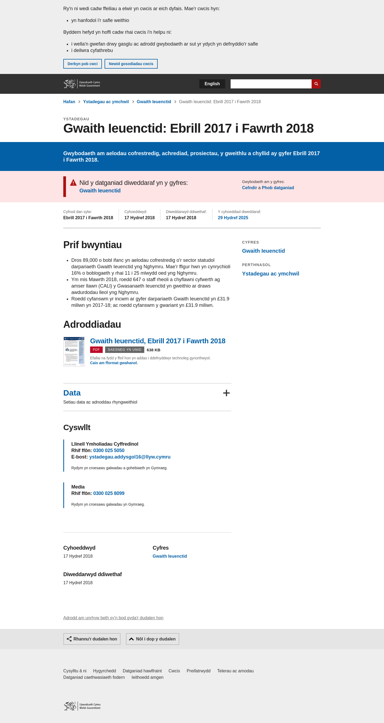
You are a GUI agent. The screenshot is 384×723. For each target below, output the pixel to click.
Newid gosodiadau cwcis (131, 64)
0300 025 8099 (108, 493)
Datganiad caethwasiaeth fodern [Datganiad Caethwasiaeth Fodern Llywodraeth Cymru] (94, 677)
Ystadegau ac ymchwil (106, 101)
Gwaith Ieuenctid (154, 101)
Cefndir (249, 187)
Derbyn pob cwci (83, 64)
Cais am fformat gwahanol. (114, 363)
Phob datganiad (278, 187)
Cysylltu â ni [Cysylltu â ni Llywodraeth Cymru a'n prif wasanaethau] (74, 671)
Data (72, 393)
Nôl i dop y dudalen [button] (156, 639)
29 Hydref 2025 (233, 217)
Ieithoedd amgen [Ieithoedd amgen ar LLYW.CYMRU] (148, 677)
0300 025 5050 (108, 450)
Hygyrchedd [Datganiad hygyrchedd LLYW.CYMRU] (104, 671)
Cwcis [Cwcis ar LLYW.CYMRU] (174, 671)
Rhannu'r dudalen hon (95, 639)
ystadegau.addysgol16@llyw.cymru (130, 457)
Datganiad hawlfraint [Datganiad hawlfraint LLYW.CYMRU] (142, 671)
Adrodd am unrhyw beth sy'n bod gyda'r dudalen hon (113, 618)
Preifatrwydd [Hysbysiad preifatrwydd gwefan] (199, 671)
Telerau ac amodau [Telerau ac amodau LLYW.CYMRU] (235, 671)
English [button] (212, 83)
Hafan (69, 101)
